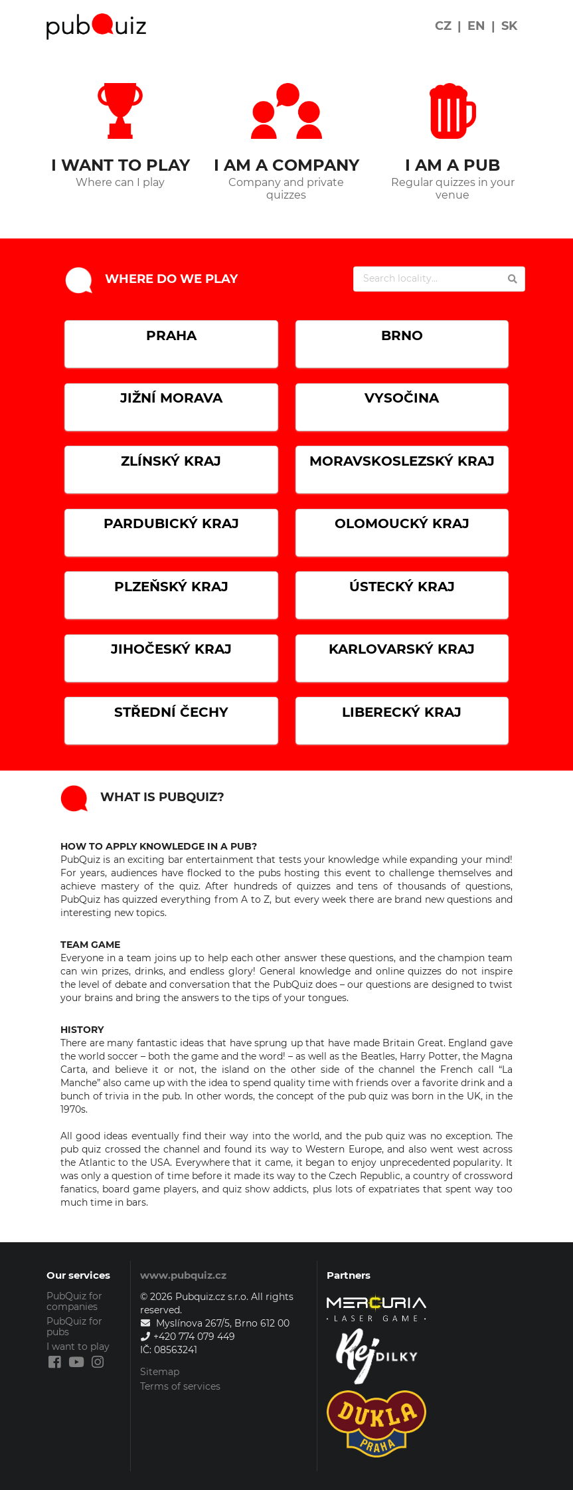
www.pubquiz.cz (183, 1275)
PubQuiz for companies (74, 1302)
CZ (443, 26)
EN (476, 26)
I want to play (78, 1346)
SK (509, 26)
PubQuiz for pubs (74, 1326)
